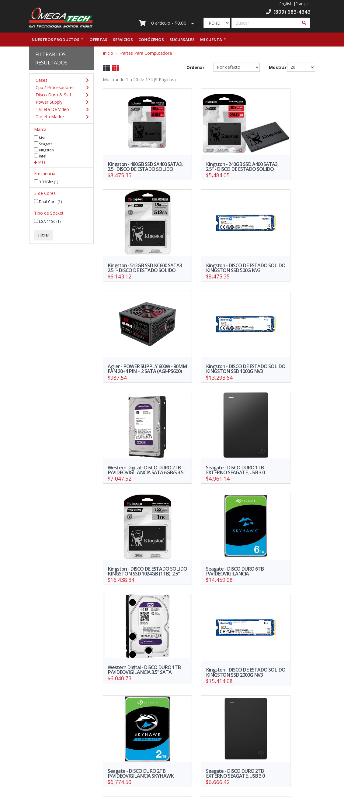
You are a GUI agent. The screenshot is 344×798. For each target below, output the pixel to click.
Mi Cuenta (211, 40)
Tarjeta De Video (60, 110)
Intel (40, 156)
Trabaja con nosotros (147, 735)
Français (303, 3)
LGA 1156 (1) (47, 222)
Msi (39, 138)
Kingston (44, 150)
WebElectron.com (181, 791)
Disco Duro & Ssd (60, 95)
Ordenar (195, 68)
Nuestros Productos (55, 40)
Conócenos (151, 40)
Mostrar (273, 68)
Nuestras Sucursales (98, 740)
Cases (60, 81)
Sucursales (182, 40)
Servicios (123, 40)
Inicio (108, 54)
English (286, 3)
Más (39, 163)
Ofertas (98, 40)
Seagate (43, 144)
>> (270, 690)
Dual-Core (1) (48, 202)
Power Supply (60, 103)
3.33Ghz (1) (46, 182)
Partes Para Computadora (146, 54)
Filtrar (43, 236)
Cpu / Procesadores (60, 88)
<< (147, 690)
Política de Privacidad (98, 749)
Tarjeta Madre (60, 117)
